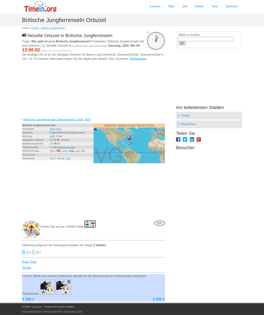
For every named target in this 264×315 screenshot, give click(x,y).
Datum (199, 6)
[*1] (43, 45)
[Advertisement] (93, 90)
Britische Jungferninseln (52, 28)
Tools (214, 6)
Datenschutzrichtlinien (53, 311)
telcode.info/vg (66, 147)
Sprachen (232, 6)
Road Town (56, 129)
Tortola (26, 267)
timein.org (37, 306)
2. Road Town (187, 124)
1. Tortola (184, 115)
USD (52, 136)
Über (171, 6)
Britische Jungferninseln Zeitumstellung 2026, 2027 (57, 119)
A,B (68, 158)
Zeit (184, 6)
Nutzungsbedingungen (32, 311)
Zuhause (154, 6)
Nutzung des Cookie (73, 311)
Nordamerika (138, 58)
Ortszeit (34, 28)
